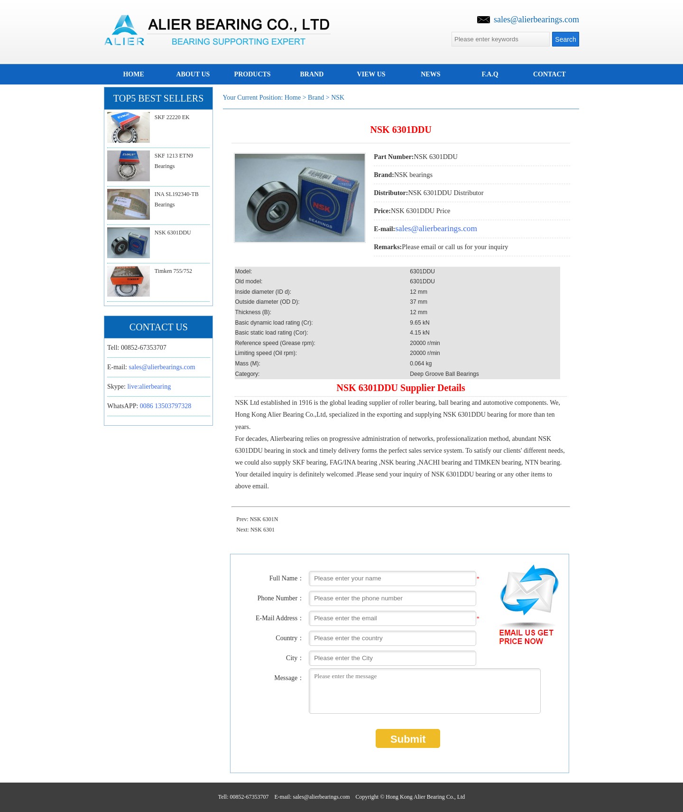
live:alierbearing (149, 386)
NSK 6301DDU (173, 232)
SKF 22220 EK (172, 117)
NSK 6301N (264, 519)
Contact (549, 74)
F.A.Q (489, 74)
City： (295, 658)
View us (371, 74)
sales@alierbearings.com (536, 19)
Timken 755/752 (173, 271)
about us (193, 74)
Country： (290, 638)
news (430, 74)
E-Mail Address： (280, 618)
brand (311, 74)
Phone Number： (281, 598)
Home (293, 97)
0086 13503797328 (166, 406)
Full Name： (287, 578)
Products (252, 74)
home (133, 74)
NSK (337, 97)
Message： (289, 677)
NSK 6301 (262, 529)
